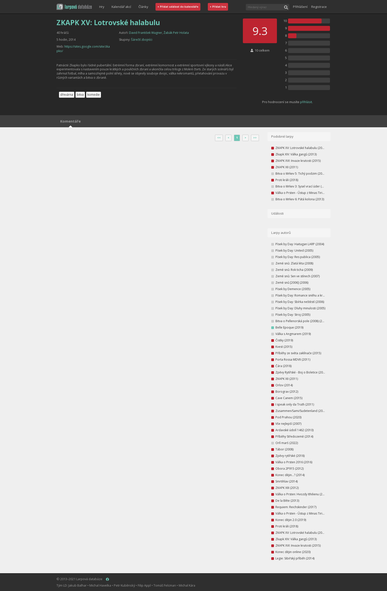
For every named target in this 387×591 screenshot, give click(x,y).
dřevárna (66, 94)
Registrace (319, 6)
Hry (101, 6)
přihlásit (306, 102)
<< (219, 137)
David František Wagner (145, 33)
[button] (74, 7)
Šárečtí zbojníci (141, 39)
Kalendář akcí (121, 6)
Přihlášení (300, 6)
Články (143, 6)
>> (255, 137)
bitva (80, 94)
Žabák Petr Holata (176, 33)
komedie (93, 94)
